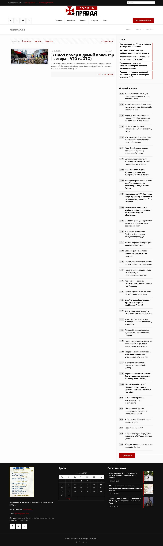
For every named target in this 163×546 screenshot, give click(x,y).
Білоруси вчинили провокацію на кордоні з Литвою (138, 445)
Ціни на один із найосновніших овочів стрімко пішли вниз (138, 293)
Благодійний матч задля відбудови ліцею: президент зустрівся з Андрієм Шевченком (138, 211)
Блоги (138, 29)
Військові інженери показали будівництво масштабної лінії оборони (137, 332)
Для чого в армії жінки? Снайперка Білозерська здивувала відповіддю (135, 234)
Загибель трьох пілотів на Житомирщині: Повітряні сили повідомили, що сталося (137, 161)
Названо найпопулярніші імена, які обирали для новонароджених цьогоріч (138, 272)
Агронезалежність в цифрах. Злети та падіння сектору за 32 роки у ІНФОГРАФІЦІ (138, 376)
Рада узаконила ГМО (134, 428)
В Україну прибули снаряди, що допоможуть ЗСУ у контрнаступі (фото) (138, 436)
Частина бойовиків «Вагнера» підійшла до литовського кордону (134, 51)
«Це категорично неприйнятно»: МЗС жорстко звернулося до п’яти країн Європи (138, 139)
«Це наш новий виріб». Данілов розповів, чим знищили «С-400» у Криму (136, 172)
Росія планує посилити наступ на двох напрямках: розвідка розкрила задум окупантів (138, 343)
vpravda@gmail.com (46, 3)
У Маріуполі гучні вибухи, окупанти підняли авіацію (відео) (135, 365)
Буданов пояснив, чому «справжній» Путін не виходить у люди (138, 128)
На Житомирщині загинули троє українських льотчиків (138, 243)
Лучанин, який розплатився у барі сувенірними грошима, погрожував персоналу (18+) (134, 74)
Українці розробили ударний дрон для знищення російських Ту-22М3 (138, 302)
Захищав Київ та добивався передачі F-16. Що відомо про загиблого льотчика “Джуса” (137, 118)
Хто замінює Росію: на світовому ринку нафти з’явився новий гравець (138, 283)
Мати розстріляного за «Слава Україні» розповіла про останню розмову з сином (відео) (138, 184)
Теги (39, 41)
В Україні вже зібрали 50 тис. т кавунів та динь (137, 420)
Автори (50, 41)
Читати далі (108, 74)
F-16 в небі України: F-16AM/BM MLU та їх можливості (135, 400)
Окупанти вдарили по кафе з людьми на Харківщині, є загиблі (138, 312)
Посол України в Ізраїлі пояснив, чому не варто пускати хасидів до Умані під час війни (138, 388)
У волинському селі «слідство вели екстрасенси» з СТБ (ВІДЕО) (135, 58)
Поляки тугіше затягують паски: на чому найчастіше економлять (138, 263)
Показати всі (107, 41)
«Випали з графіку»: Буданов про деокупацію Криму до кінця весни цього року (138, 223)
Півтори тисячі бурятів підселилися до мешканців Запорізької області (136, 411)
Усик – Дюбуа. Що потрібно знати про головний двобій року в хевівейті (138, 321)
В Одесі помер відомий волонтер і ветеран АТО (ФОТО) (82, 56)
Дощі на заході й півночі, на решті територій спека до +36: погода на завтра (137, 96)
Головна (128, 29)
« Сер (68, 499)
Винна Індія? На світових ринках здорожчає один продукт (136, 253)
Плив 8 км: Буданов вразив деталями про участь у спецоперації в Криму (136, 150)
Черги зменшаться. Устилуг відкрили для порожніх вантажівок (135, 45)
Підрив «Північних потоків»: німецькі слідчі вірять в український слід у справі (137, 354)
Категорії (27, 41)
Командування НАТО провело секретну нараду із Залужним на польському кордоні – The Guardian (138, 198)
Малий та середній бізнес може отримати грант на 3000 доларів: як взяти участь (138, 107)
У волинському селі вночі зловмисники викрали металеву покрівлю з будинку (133, 65)
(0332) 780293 (30, 3)
